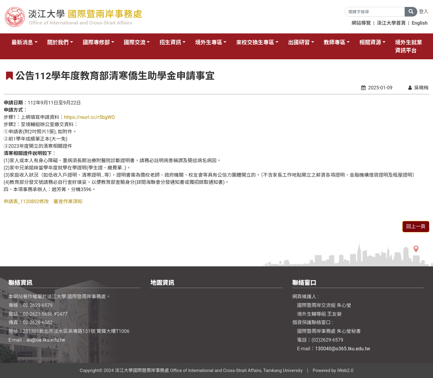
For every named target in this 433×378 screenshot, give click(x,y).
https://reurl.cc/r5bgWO (89, 117)
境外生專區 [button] (208, 42)
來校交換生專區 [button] (255, 42)
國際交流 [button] (135, 42)
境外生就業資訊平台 (408, 46)
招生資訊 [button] (170, 42)
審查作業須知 (68, 201)
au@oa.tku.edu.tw (45, 340)
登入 (423, 11)
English (420, 23)
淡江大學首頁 (391, 23)
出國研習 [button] (299, 42)
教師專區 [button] (334, 42)
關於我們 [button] (58, 42)
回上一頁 (415, 226)
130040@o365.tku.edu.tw (342, 349)
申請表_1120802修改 (26, 201)
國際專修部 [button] (96, 42)
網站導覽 (361, 23)
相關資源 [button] (370, 42)
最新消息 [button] (22, 42)
